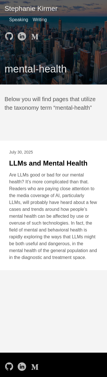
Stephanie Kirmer (31, 8)
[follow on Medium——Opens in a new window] (35, 34)
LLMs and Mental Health (48, 163)
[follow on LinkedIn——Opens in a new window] (23, 34)
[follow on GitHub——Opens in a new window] (10, 34)
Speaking (18, 19)
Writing (40, 19)
